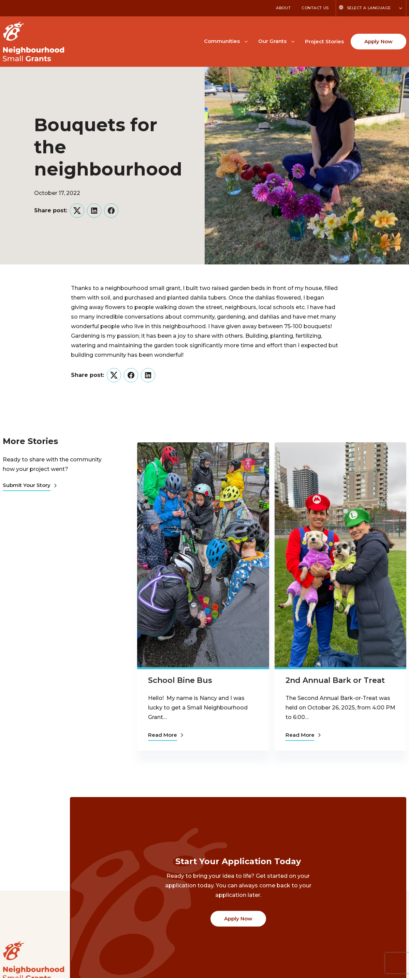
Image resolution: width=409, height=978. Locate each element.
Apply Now (378, 41)
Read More (165, 735)
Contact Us (315, 7)
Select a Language (369, 7)
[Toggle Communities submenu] (245, 40)
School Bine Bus (180, 680)
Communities (222, 41)
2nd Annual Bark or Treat (335, 680)
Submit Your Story (30, 485)
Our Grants (272, 41)
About (283, 7)
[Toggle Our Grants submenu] (292, 40)
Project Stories (324, 41)
